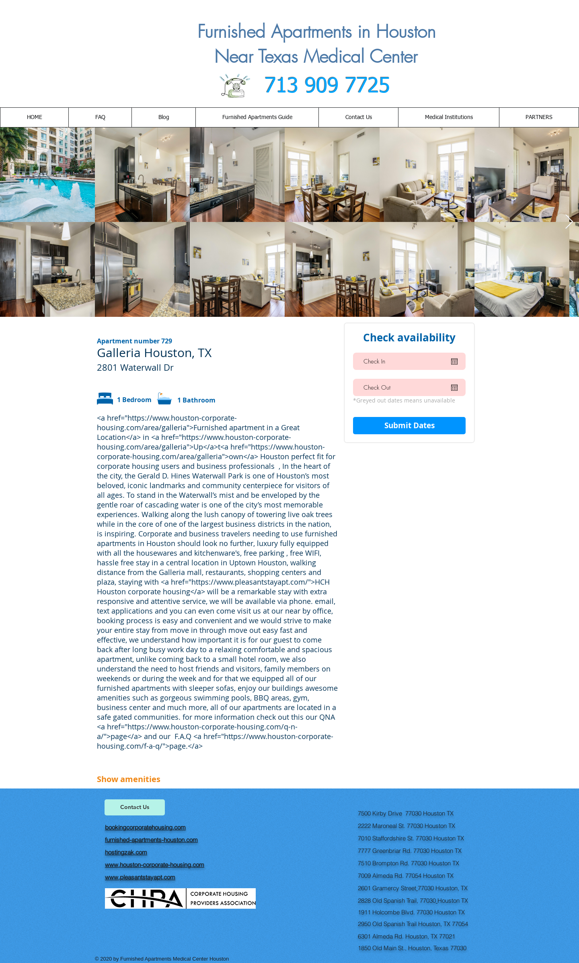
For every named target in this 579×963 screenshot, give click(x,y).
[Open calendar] (454, 361)
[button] (358, 117)
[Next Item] (569, 222)
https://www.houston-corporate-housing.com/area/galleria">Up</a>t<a (194, 442)
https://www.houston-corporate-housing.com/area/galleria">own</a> (211, 451)
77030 (426, 888)
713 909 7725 (324, 86)
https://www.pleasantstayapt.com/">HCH (260, 582)
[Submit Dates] (409, 425)
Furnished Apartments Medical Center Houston (175, 959)
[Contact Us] (135, 807)
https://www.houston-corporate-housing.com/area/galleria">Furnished (167, 422)
